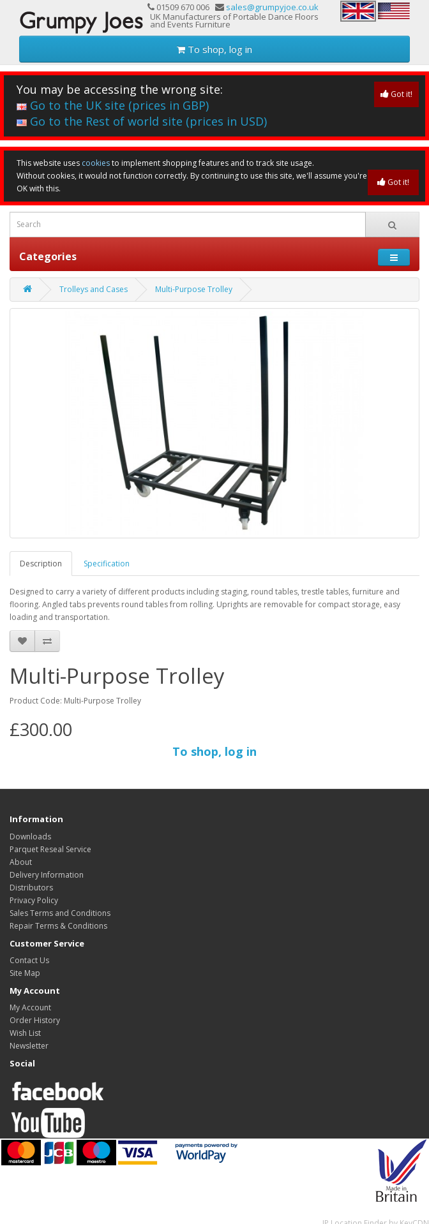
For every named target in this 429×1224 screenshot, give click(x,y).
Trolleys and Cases (93, 289)
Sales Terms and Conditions (60, 913)
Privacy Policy (34, 900)
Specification (107, 563)
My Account (30, 1007)
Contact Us (29, 960)
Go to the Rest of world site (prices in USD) (142, 121)
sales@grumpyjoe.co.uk (272, 7)
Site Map (25, 973)
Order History (35, 1020)
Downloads (30, 836)
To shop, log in (214, 49)
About (21, 862)
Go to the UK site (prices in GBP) (113, 105)
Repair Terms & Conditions (58, 925)
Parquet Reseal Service (50, 849)
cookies (96, 163)
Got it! (396, 94)
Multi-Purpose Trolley (193, 289)
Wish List (25, 1033)
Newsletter (29, 1045)
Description (41, 563)
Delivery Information (47, 874)
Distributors (31, 887)
